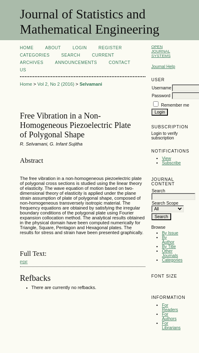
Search (70, 55)
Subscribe (171, 163)
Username (161, 88)
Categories (172, 260)
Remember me (175, 105)
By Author (168, 239)
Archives (31, 62)
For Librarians (171, 325)
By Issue (170, 233)
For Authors (169, 316)
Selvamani (90, 84)
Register (110, 48)
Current (103, 55)
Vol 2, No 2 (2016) (55, 84)
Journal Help (163, 66)
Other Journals (170, 253)
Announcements (76, 62)
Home (27, 48)
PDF (24, 262)
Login (79, 48)
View (166, 158)
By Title (169, 246)
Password (161, 95)
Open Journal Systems (160, 51)
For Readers (170, 307)
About (53, 48)
